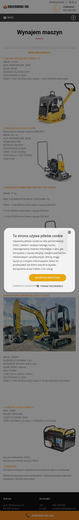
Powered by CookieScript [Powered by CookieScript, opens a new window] (25, 286)
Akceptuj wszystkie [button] (47, 277)
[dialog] (39, 260)
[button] (50, 286)
